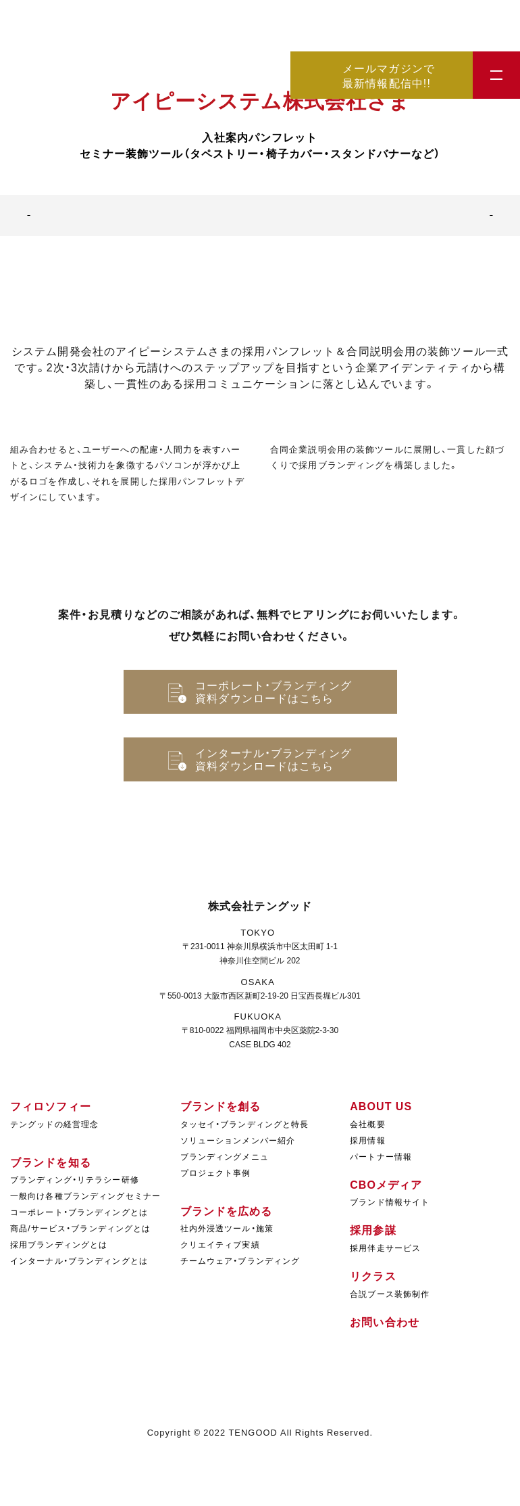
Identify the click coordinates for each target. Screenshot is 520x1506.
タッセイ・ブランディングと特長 (244, 1124)
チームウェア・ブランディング (240, 1260)
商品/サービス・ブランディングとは (80, 1228)
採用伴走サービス (385, 1247)
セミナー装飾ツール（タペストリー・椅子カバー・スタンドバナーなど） (260, 153)
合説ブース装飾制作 (390, 1293)
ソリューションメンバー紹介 (238, 1140)
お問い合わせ (384, 1321)
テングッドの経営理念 (54, 1124)
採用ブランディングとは (58, 1244)
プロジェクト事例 (215, 1172)
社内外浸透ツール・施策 (227, 1228)
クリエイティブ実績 (220, 1244)
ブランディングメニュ (224, 1156)
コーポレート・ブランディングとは (79, 1212)
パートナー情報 (381, 1156)
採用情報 (367, 1140)
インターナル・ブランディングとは (79, 1260)
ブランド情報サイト (390, 1201)
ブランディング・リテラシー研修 (74, 1179)
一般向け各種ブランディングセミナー (85, 1195)
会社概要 (367, 1124)
